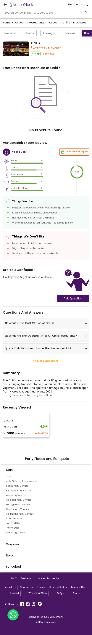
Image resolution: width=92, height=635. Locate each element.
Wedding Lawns (15, 532)
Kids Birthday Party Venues (21, 481)
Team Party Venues (17, 485)
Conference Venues (17, 509)
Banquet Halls (14, 518)
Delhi (9, 476)
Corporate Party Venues (20, 513)
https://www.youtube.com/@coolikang (28, 395)
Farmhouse (12, 527)
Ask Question (73, 298)
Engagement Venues (18, 504)
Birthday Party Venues (19, 490)
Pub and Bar (13, 523)
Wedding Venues (16, 495)
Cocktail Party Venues (18, 499)
